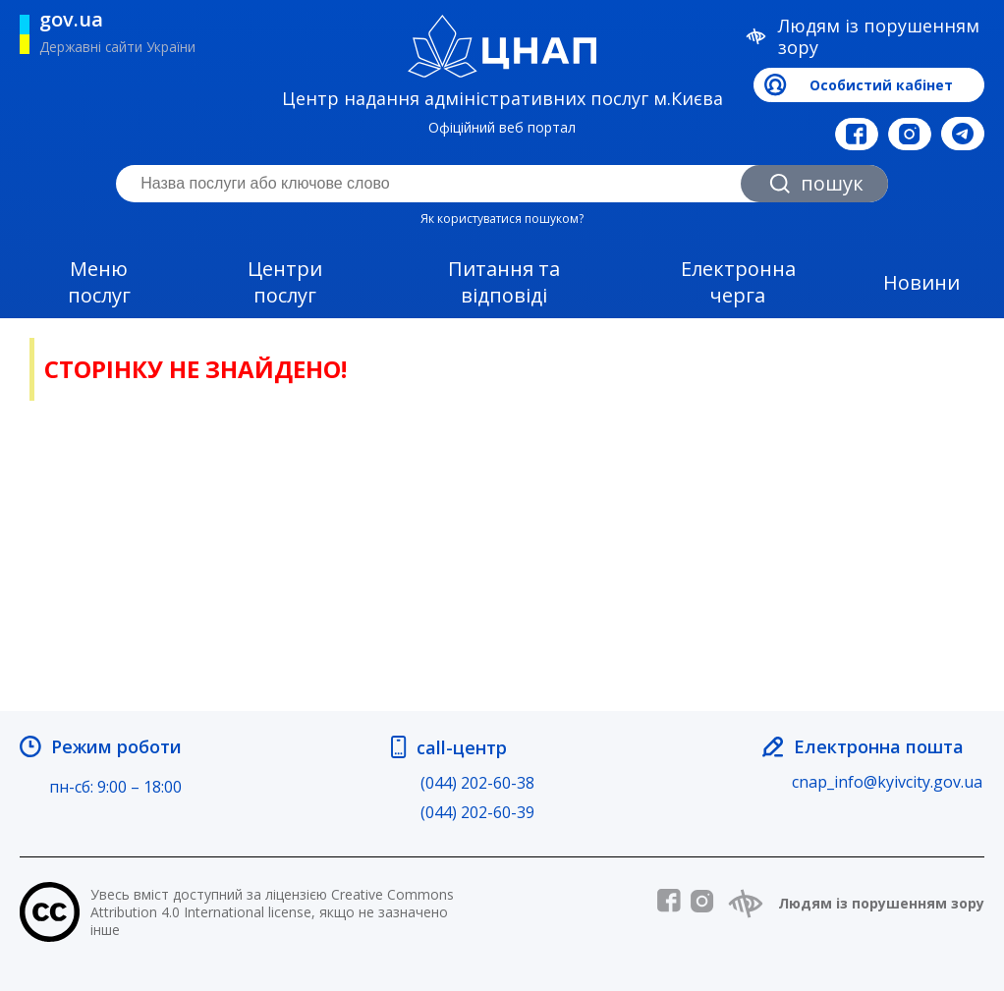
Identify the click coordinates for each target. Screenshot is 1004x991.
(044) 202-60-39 (477, 812)
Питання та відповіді (504, 281)
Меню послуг (99, 281)
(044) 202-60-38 (477, 783)
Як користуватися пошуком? (502, 218)
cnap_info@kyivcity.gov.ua (887, 782)
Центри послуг (285, 281)
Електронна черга (738, 281)
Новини (921, 282)
